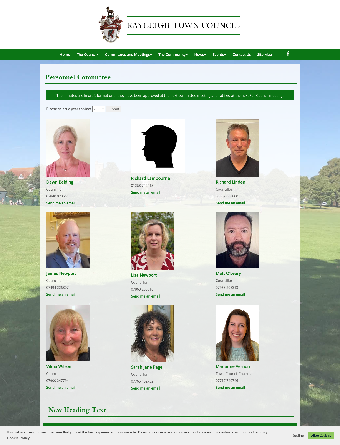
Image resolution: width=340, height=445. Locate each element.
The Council (87, 54)
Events (219, 54)
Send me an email (60, 203)
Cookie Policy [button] (18, 438)
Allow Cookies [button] (321, 435)
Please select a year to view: (68, 109)
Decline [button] (298, 435)
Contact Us (241, 54)
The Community (173, 54)
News (200, 54)
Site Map (264, 54)
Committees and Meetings (128, 54)
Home (65, 54)
